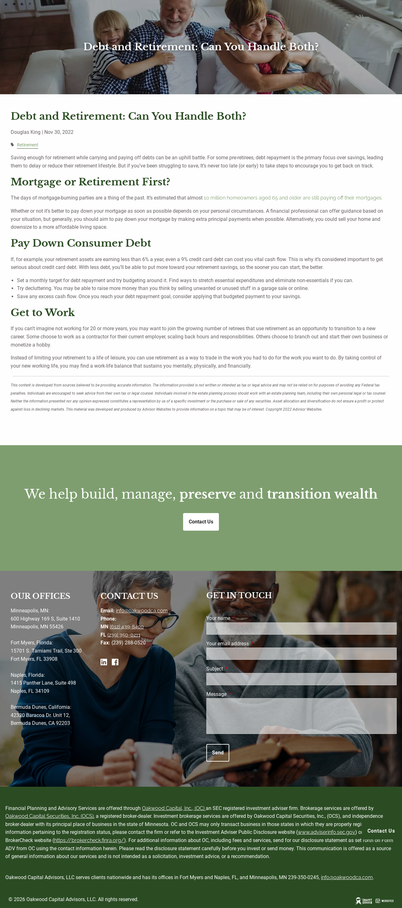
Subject (238, 669)
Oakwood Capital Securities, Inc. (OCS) (49, 816)
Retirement (27, 145)
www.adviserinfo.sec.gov (326, 832)
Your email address (251, 644)
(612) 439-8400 (127, 627)
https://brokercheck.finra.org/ (89, 840)
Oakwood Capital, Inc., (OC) (174, 808)
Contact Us (381, 831)
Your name (241, 618)
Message (240, 694)
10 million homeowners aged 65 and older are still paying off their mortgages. (293, 198)
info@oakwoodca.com (142, 611)
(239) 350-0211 (123, 635)
